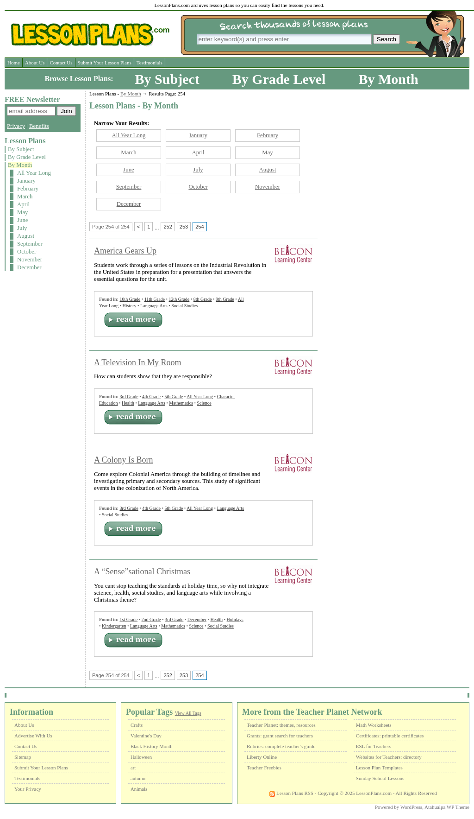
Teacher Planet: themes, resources (281, 725)
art (133, 767)
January (26, 181)
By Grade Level (279, 79)
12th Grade (179, 299)
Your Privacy (27, 789)
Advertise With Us (33, 735)
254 (199, 226)
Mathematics (181, 403)
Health (128, 403)
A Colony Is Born (123, 459)
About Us (34, 62)
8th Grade (202, 299)
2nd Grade (151, 619)
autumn (138, 778)
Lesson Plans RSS (291, 793)
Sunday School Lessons (380, 778)
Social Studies (184, 305)
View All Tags (188, 713)
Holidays (235, 619)
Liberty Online (262, 757)
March (24, 196)
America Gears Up (125, 250)
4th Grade (151, 396)
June (22, 220)
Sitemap (22, 757)
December (29, 267)
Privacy (16, 126)
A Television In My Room (137, 362)
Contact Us (61, 62)
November (29, 259)
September (30, 244)
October (26, 251)
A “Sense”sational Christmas (142, 571)
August (25, 236)
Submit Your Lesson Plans (104, 62)
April (23, 204)
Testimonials (149, 62)
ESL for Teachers (373, 746)
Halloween (141, 757)
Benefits (39, 126)
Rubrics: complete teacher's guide (281, 746)
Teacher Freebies (264, 767)
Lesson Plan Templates (379, 767)
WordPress (411, 807)
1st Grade (128, 619)
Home (13, 62)
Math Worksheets (374, 725)
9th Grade (225, 299)
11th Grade (154, 299)
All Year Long (34, 173)
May (22, 212)
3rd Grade (128, 396)
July (22, 228)
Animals (139, 789)
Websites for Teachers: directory (389, 757)
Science (204, 403)
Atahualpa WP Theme (446, 807)
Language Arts (154, 305)
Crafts (137, 725)
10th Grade (129, 299)
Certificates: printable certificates (390, 735)
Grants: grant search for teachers (280, 735)
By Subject (167, 79)
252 (167, 226)
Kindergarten (114, 626)
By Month (388, 79)
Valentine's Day (146, 735)
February (27, 188)
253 (184, 226)
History (130, 305)
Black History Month (152, 746)
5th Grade (173, 396)
